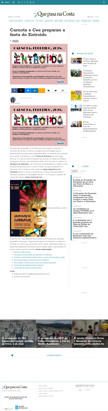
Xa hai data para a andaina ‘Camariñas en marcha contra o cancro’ (90, 96)
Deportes (49, 21)
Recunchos (70, 21)
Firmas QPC (86, 21)
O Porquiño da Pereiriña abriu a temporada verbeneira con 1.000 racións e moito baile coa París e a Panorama (84, 197)
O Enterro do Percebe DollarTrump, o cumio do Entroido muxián (39, 257)
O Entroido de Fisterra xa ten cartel (27, 268)
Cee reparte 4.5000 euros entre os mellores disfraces (35, 262)
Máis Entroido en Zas (22, 252)
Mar (78, 21)
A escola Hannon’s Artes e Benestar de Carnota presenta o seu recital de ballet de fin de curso (89, 341)
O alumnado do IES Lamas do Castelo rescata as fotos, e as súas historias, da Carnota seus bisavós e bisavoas (18, 342)
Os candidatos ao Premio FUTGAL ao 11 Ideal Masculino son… (83, 210)
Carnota (15, 41)
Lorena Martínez (15, 103)
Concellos (29, 21)
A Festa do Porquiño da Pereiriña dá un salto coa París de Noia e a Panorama (84, 183)
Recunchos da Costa (46, 394)
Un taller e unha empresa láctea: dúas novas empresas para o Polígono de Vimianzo (90, 111)
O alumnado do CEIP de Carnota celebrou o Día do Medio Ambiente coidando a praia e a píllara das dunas (53, 342)
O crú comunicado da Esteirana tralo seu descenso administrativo (84, 234)
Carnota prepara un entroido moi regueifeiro (31, 260)
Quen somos (42, 384)
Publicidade (42, 391)
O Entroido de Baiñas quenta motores (28, 265)
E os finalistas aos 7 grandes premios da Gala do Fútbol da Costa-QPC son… (82, 222)
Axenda (95, 21)
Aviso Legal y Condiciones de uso (50, 389)
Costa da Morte (16, 21)
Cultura (39, 21)
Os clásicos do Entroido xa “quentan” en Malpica (33, 254)
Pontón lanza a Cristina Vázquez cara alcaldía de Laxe (90, 62)
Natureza (58, 21)
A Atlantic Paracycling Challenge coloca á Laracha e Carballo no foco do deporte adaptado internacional (90, 79)
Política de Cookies (45, 386)
